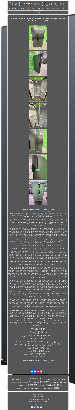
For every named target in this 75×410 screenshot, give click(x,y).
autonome (49, 379)
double (65, 382)
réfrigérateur (52, 384)
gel (31, 382)
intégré (41, 385)
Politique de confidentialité (38, 399)
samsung (33, 385)
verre (44, 388)
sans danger (26, 379)
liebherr (21, 379)
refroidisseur (36, 382)
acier (59, 379)
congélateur (36, 378)
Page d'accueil (38, 394)
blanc (25, 382)
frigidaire (44, 381)
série (61, 385)
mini (10, 382)
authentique (38, 388)
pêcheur (17, 379)
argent (50, 388)
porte (56, 388)
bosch (14, 382)
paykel (63, 379)
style (61, 382)
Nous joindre (38, 396)
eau (29, 388)
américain (22, 388)
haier (32, 388)
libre (15, 385)
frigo (51, 382)
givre (56, 382)
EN (36, 404)
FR (40, 404)
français (19, 382)
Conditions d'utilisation (37, 401)
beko (25, 385)
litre (54, 379)
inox (44, 379)
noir (13, 379)
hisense (21, 385)
